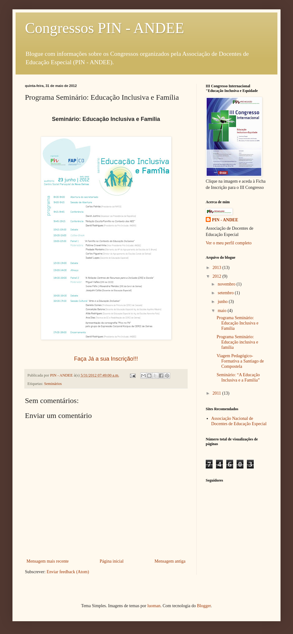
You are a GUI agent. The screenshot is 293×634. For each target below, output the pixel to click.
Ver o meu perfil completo (229, 243)
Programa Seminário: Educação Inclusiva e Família (237, 323)
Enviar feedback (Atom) (68, 571)
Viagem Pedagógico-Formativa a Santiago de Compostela (240, 361)
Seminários (53, 384)
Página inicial (112, 561)
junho (223, 301)
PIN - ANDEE (225, 220)
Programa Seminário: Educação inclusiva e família (237, 342)
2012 (218, 276)
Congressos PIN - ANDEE (104, 28)
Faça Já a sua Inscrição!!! (106, 359)
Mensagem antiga (170, 561)
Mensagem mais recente (47, 561)
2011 (217, 393)
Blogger (204, 605)
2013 (218, 267)
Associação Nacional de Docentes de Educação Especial (239, 421)
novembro (227, 284)
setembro (226, 293)
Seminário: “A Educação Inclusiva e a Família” (238, 377)
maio (223, 310)
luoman (154, 605)
